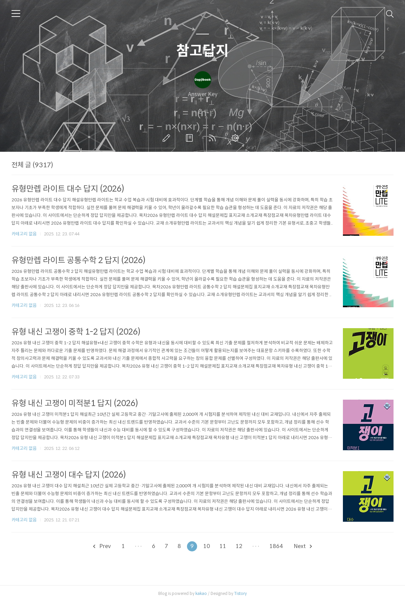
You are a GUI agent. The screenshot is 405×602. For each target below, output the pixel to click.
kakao (201, 593)
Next (303, 546)
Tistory (240, 593)
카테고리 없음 (24, 234)
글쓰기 (168, 138)
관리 (236, 138)
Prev (102, 546)
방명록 (191, 138)
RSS (214, 138)
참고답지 (202, 50)
